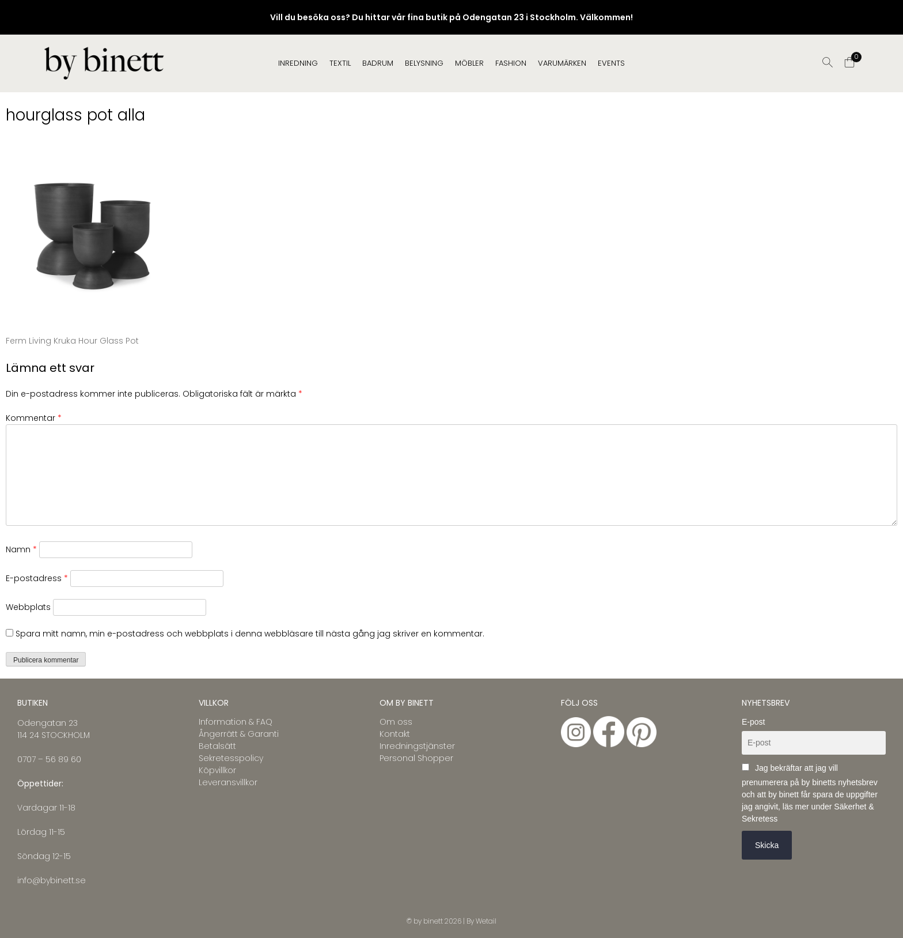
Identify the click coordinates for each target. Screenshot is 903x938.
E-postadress (37, 578)
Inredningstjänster (417, 746)
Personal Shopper (416, 758)
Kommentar (34, 418)
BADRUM (377, 63)
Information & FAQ (235, 722)
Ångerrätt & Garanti (239, 734)
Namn (21, 549)
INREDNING (298, 63)
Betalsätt (217, 746)
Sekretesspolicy (231, 758)
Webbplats (28, 607)
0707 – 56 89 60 (49, 759)
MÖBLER (469, 63)
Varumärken (562, 63)
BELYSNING (424, 63)
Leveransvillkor (228, 782)
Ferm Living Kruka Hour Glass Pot (72, 340)
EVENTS (611, 63)
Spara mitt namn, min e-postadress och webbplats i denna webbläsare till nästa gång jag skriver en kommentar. (250, 633)
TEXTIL (340, 63)
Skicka (767, 845)
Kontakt (395, 734)
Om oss (396, 722)
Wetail (486, 921)
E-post (753, 721)
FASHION (510, 63)
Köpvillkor (217, 770)
